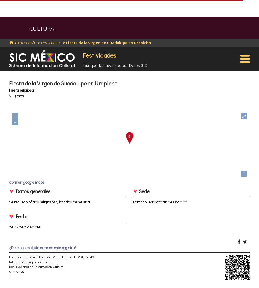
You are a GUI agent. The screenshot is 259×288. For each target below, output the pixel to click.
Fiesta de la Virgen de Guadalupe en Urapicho (108, 42)
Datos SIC (138, 65)
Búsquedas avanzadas (104, 65)
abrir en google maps (27, 182)
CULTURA (41, 28)
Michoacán (27, 42)
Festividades (51, 42)
